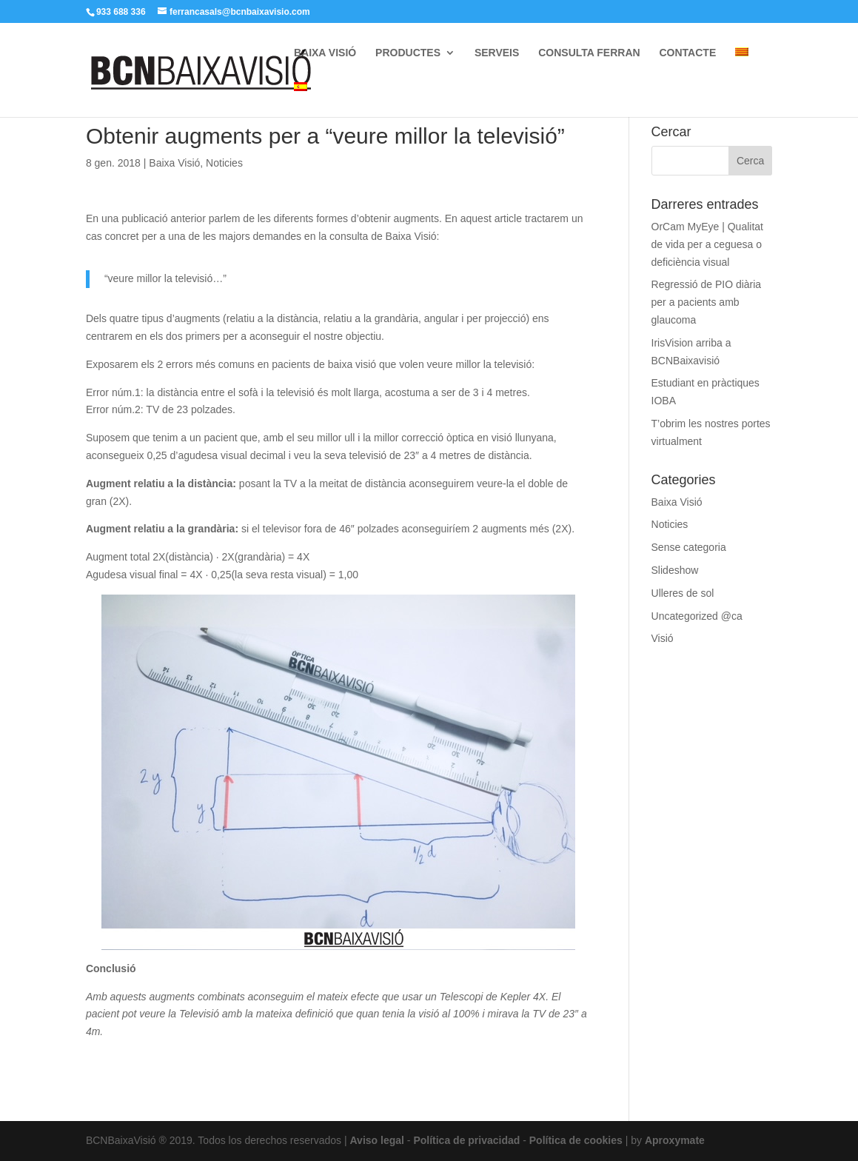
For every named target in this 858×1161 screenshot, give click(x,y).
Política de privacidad (466, 1140)
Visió (662, 638)
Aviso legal (377, 1140)
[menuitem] (741, 64)
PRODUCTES (407, 52)
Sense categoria (688, 547)
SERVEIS (497, 52)
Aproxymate (675, 1140)
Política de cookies (576, 1140)
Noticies (224, 163)
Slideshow (675, 570)
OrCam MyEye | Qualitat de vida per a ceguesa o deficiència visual (707, 244)
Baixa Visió (174, 163)
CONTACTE (688, 52)
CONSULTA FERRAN (589, 52)
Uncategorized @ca (697, 616)
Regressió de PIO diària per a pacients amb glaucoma (706, 302)
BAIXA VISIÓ (325, 52)
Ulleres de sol (682, 593)
